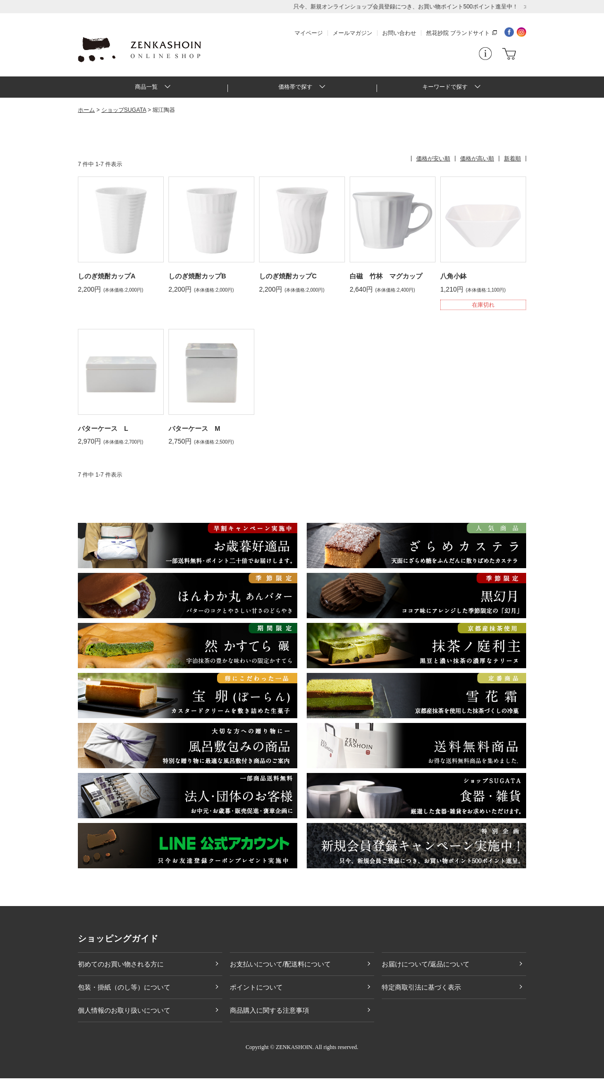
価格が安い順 (433, 163)
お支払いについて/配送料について (280, 969)
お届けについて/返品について (426, 969)
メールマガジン (352, 33)
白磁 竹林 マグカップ (386, 281)
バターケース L (103, 433)
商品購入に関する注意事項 (269, 1015)
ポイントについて (256, 992)
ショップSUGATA (123, 114)
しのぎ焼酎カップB (197, 281)
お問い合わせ (399, 33)
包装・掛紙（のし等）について (124, 992)
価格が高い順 (477, 163)
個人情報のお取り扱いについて (124, 1015)
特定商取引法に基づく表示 (421, 992)
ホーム (86, 114)
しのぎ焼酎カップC (288, 281)
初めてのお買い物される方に (121, 969)
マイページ (308, 33)
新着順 (512, 163)
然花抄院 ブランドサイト (458, 33)
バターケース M (194, 433)
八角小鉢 (453, 281)
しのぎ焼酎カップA (106, 281)
